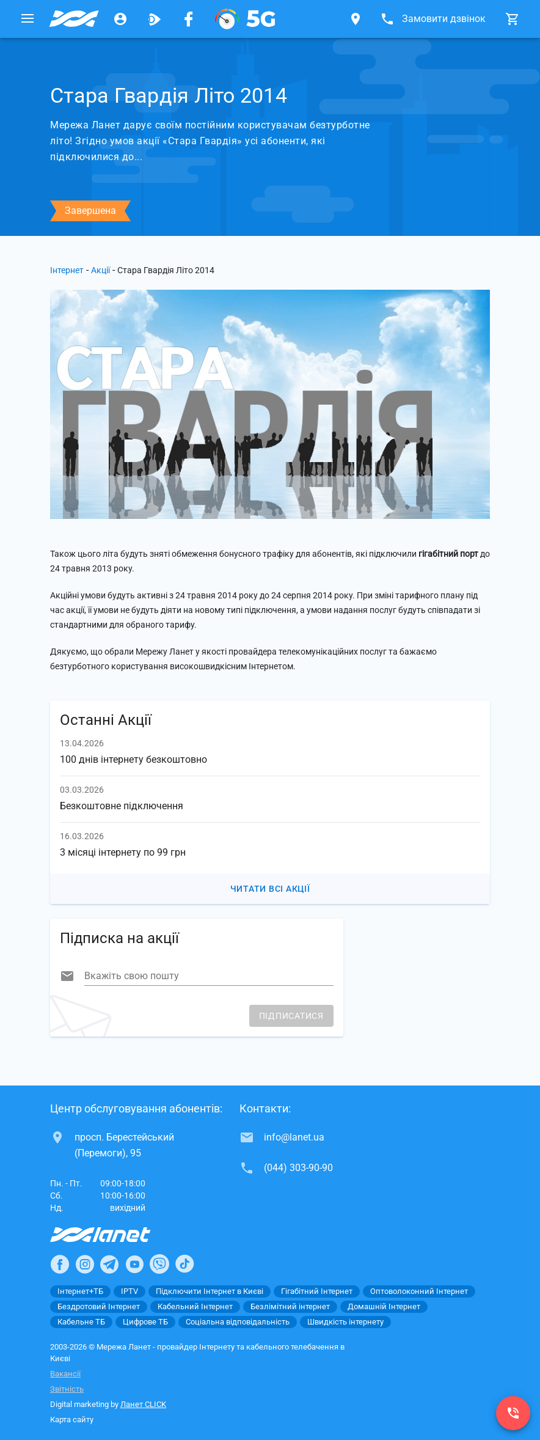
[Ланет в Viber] (159, 1264)
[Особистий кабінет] (120, 19)
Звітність (67, 1389)
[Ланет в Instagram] (85, 1264)
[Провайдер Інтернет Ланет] (114, 1234)
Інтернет (67, 270)
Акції (100, 270)
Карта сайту (71, 1419)
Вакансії (65, 1373)
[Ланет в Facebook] (60, 1264)
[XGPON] (245, 19)
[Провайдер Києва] (74, 19)
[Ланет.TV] (154, 19)
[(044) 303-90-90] (513, 1413)
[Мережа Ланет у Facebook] (189, 19)
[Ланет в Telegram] (109, 1264)
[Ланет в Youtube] (134, 1264)
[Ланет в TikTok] (184, 1264)
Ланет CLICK (143, 1404)
